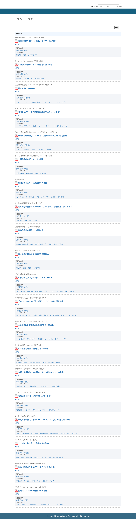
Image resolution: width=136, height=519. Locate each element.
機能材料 (32, 386)
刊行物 (99, 11)
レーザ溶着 (31, 504)
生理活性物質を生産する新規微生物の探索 (35, 65)
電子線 (18, 268)
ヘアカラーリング (27, 433)
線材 (66, 291)
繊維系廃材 (29, 173)
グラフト (37, 268)
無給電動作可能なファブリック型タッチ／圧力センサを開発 (42, 136)
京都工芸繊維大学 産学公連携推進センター (31, 4)
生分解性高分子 (21, 362)
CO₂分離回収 (20, 339)
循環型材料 (55, 386)
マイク (26, 102)
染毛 (17, 433)
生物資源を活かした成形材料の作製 (32, 183)
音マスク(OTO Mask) (26, 88)
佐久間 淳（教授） (22, 287)
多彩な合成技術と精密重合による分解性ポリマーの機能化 (41, 372)
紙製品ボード (44, 173)
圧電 (34, 126)
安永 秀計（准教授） (23, 429)
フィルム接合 (57, 504)
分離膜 (40, 339)
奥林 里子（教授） (22, 240)
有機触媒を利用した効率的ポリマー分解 (34, 396)
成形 (25, 220)
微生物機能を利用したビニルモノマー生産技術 (37, 41)
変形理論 (56, 315)
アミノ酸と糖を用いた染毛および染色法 (34, 443)
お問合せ (119, 6)
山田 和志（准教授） (23, 476)
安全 (36, 433)
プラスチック (20, 481)
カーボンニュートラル (52, 339)
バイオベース (43, 386)
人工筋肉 (60, 291)
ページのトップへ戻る (132, 503)
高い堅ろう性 (65, 433)
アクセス (110, 6)
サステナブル (61, 102)
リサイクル (41, 410)
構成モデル (47, 315)
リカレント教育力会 (64, 11)
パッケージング (44, 504)
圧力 (44, 362)
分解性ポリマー (21, 386)
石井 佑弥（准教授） (23, 121)
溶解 (47, 197)
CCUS (63, 339)
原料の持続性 (54, 433)
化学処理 (61, 197)
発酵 (24, 55)
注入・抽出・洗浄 (51, 244)
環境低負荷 (44, 433)
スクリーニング (28, 78)
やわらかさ (20, 315)
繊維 (33, 149)
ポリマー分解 (29, 410)
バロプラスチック (35, 362)
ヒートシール (20, 504)
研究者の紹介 (82, 11)
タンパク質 (40, 197)
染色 (22, 457)
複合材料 (19, 220)
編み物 (26, 149)
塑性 (40, 315)
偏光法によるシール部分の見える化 (32, 491)
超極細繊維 (35, 102)
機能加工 (29, 457)
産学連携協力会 (120, 11)
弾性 (35, 315)
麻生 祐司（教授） (22, 50)
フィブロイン (30, 197)
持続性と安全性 (58, 457)
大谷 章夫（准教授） (23, 216)
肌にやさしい (76, 433)
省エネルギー (31, 339)
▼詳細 (17, 44)
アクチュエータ (62, 126)
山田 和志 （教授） (22, 500)
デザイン (29, 315)
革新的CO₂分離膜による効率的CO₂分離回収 (36, 325)
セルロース (20, 197)
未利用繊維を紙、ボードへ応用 (30, 159)
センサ (40, 126)
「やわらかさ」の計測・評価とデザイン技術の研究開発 (40, 301)
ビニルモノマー (33, 55)
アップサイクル (54, 410)
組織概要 (12, 11)
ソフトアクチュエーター (24, 291)
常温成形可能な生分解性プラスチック (33, 349)
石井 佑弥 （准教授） (23, 98)
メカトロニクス (49, 291)
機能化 (61, 244)
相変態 (73, 291)
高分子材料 (39, 244)
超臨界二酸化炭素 (22, 244)
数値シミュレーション (69, 315)
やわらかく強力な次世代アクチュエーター (35, 278)
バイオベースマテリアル (42, 457)
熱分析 (52, 481)
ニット (18, 149)
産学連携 (29, 11)
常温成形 (51, 362)
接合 (35, 220)
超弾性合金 (38, 291)
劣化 (38, 481)
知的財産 (46, 11)
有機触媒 (19, 410)
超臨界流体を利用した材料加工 (30, 230)
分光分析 (45, 481)
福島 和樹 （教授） (22, 382)
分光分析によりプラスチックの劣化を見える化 (37, 467)
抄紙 (36, 173)
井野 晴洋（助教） (22, 169)
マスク (18, 102)
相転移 (58, 362)
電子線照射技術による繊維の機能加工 (33, 254)
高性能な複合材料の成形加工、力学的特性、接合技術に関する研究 (45, 207)
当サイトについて (97, 6)
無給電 (48, 149)
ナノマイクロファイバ (23, 126)
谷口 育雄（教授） (22, 334)
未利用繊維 (20, 173)
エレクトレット (48, 102)
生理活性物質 (39, 78)
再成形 (53, 197)
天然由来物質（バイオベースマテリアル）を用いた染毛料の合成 (44, 420)
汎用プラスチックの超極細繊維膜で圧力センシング (39, 112)
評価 (30, 220)
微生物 (18, 55)
